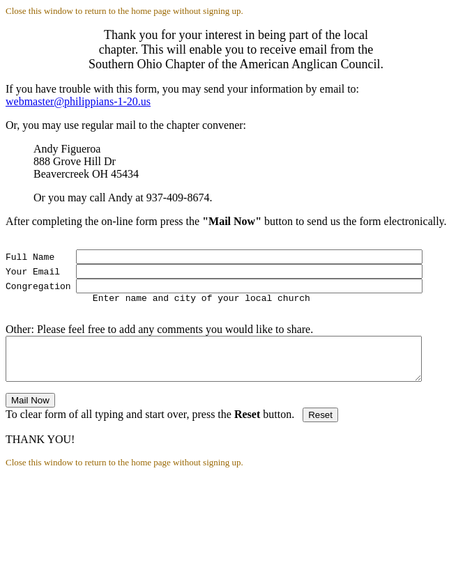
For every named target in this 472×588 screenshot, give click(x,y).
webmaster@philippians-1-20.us (78, 101)
